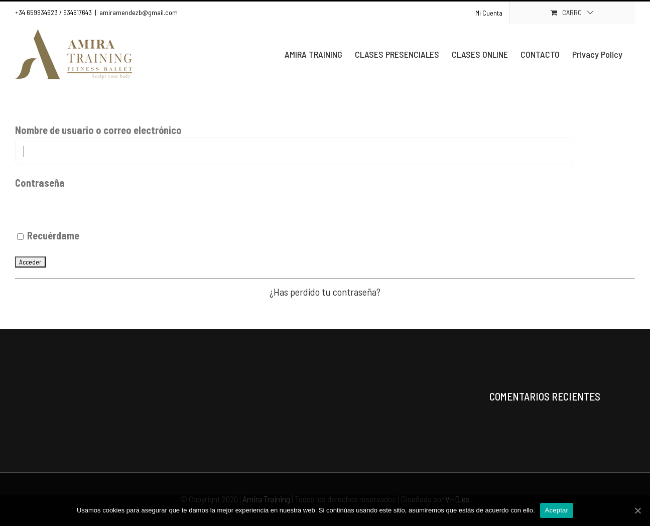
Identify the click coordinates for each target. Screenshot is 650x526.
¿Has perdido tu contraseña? (325, 292)
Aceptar (557, 510)
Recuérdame (48, 235)
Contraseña (40, 183)
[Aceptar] (637, 510)
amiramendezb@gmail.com (138, 12)
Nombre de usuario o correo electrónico (98, 130)
